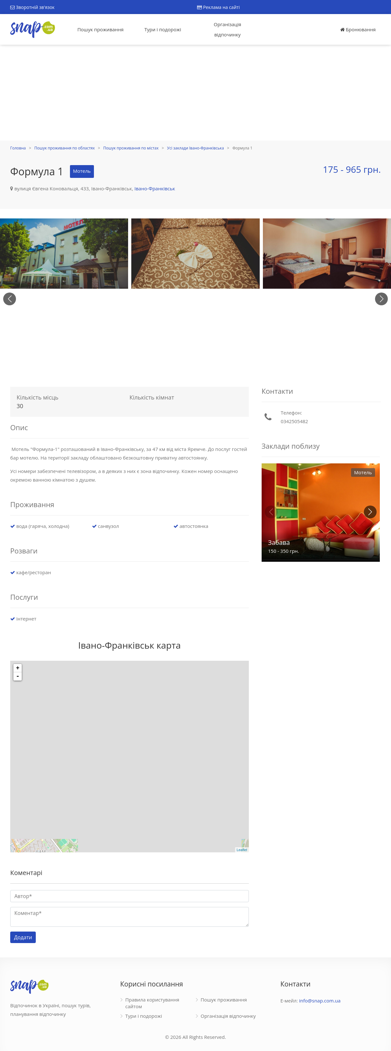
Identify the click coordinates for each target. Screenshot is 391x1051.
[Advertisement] (195, 92)
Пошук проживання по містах (130, 148)
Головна (18, 148)
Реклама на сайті (218, 7)
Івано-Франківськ (154, 188)
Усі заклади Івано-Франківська (195, 148)
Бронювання (358, 29)
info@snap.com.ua (320, 1000)
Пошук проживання (100, 29)
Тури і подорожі (162, 29)
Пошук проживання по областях (64, 148)
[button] (381, 299)
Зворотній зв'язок (32, 7)
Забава (279, 542)
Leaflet (242, 850)
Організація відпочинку (227, 29)
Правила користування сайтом (152, 1002)
